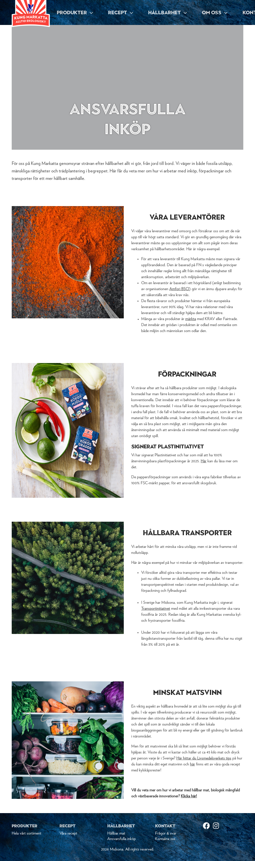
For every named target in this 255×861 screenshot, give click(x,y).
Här (203, 461)
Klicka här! (189, 796)
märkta (190, 319)
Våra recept (68, 833)
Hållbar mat (116, 833)
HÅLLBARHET (167, 12)
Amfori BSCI (179, 289)
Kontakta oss (165, 839)
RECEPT (120, 12)
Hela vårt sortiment (26, 833)
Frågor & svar (165, 833)
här (192, 764)
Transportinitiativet (155, 609)
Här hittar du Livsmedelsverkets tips (203, 758)
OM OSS (214, 12)
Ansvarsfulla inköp (121, 839)
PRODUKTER (75, 12)
